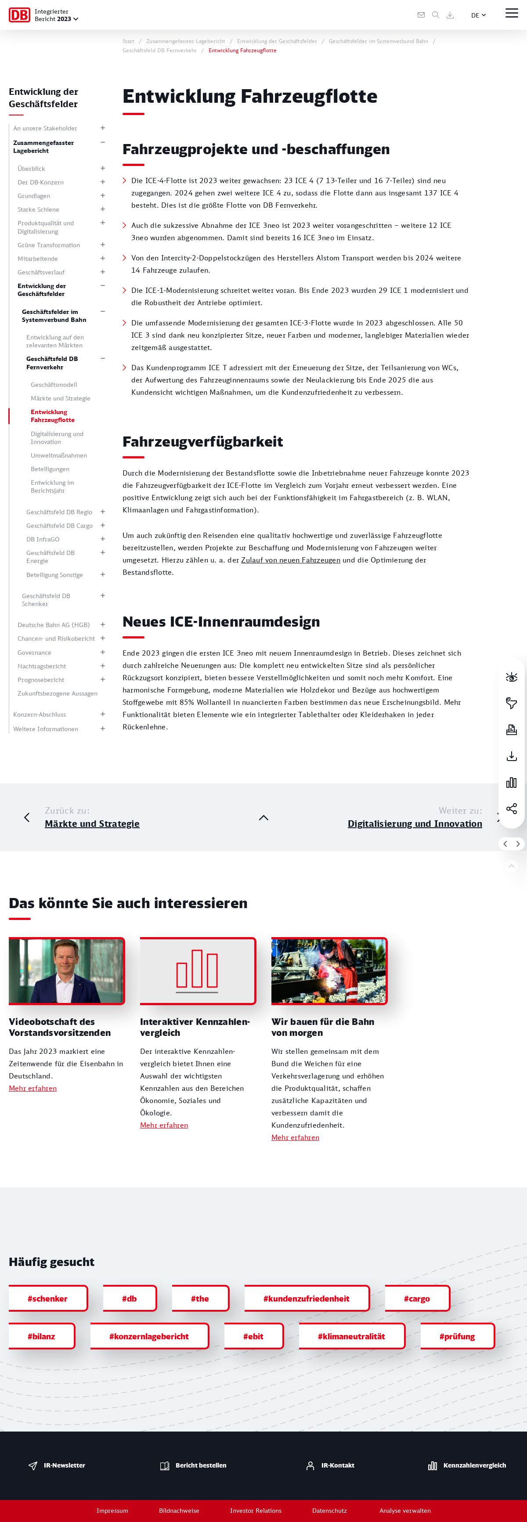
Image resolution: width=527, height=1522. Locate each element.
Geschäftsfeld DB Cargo (59, 525)
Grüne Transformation (49, 245)
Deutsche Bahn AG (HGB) (54, 624)
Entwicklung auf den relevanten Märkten (55, 341)
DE (475, 15)
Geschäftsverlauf (41, 272)
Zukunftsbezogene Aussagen (57, 693)
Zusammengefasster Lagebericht (43, 146)
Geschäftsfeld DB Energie (50, 556)
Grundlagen (34, 195)
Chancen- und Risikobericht (56, 638)
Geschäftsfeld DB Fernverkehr (52, 362)
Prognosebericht (41, 679)
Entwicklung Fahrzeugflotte (53, 415)
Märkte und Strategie (60, 398)
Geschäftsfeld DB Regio (59, 512)
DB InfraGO (43, 539)
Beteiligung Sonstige (54, 574)
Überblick (31, 168)
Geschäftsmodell (54, 384)
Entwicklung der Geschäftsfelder (42, 289)
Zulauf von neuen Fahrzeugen (290, 559)
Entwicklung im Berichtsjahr (52, 486)
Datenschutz (329, 1510)
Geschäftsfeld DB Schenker (46, 599)
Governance (34, 652)
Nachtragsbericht (42, 666)
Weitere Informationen (45, 728)
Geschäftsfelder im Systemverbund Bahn (54, 315)
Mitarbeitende (38, 258)
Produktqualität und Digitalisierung (46, 226)
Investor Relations (256, 1510)
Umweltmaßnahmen (59, 455)
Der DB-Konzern (41, 182)
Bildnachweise (179, 1510)
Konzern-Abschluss (39, 714)
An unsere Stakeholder (45, 128)
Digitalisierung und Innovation (57, 437)
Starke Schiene (38, 209)
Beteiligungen (50, 468)
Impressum (112, 1510)
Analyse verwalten (405, 1510)
